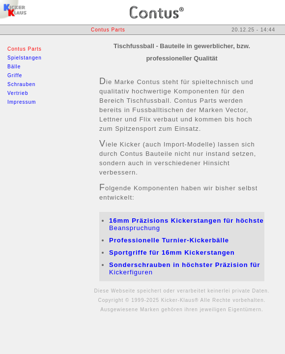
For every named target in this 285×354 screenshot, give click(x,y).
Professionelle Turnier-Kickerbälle (169, 240)
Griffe (14, 75)
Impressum (21, 102)
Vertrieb (17, 93)
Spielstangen (24, 57)
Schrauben (21, 84)
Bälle (14, 66)
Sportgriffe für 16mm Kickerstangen (172, 252)
